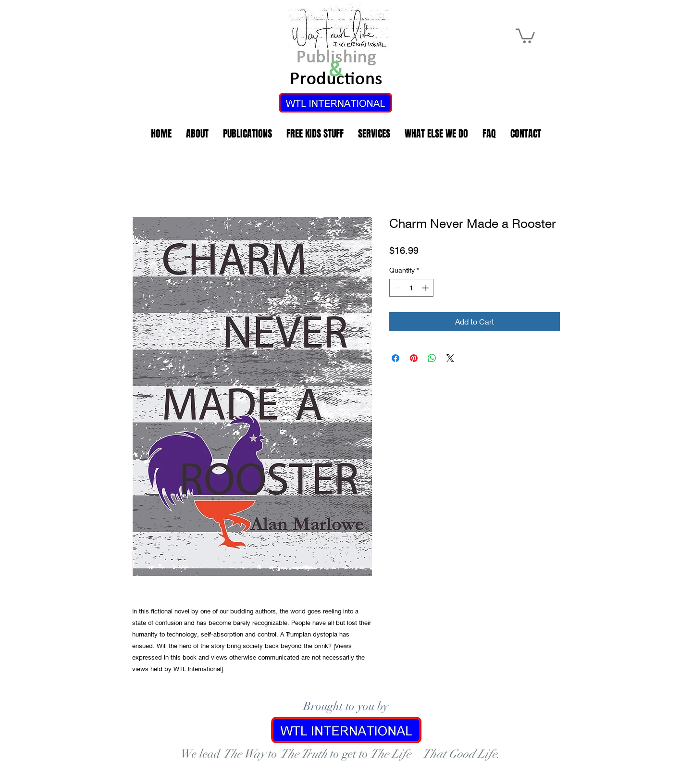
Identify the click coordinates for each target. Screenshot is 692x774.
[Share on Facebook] (395, 358)
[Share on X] (450, 358)
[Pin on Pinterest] (414, 358)
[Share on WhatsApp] (432, 358)
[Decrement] (397, 287)
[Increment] (426, 287)
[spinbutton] (411, 287)
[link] (525, 35)
